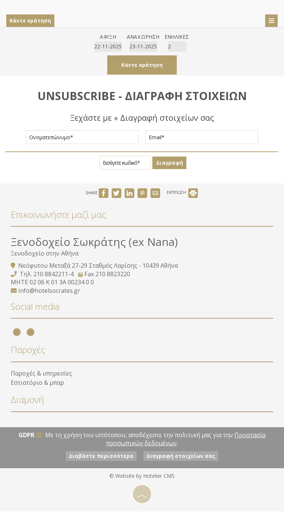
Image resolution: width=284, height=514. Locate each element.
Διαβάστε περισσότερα (99, 458)
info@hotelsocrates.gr (49, 294)
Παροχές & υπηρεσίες (41, 376)
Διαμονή (27, 404)
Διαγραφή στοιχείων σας (183, 458)
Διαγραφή (169, 165)
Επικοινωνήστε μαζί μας (58, 217)
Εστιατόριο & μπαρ (37, 386)
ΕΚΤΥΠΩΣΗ (182, 196)
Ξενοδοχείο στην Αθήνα (45, 257)
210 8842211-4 (54, 277)
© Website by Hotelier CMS (142, 478)
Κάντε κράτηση (32, 20)
